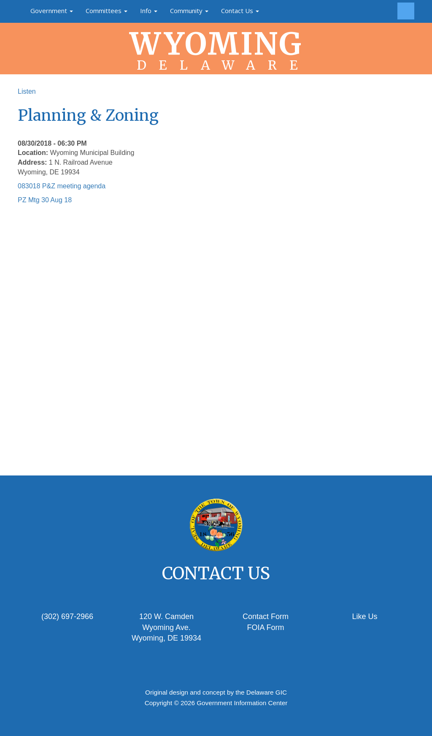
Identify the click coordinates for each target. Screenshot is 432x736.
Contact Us (240, 10)
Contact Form (266, 616)
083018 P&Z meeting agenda (61, 186)
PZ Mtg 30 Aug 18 (45, 200)
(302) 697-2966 (67, 616)
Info (148, 10)
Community (189, 10)
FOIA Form (265, 627)
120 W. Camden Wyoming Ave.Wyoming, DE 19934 (166, 627)
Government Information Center (242, 702)
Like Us (364, 616)
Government (51, 10)
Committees (106, 10)
